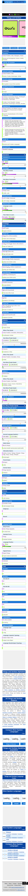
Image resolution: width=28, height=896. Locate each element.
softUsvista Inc (20, 890)
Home (6, 883)
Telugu (10, 36)
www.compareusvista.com (17, 887)
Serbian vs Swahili (13, 857)
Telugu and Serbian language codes (11, 780)
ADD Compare (25, 883)
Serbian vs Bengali (13, 850)
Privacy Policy (17, 885)
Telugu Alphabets (18, 676)
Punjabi (8, 835)
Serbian (15, 762)
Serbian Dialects (21, 712)
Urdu (7, 839)
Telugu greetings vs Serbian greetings (14, 689)
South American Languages (11, 724)
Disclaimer (20, 883)
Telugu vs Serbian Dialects (9, 717)
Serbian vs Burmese (13, 853)
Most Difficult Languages (19, 2)
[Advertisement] (14, 8)
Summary (6, 48)
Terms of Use (10, 885)
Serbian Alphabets (18, 678)
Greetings (20, 834)
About (10, 883)
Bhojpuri (8, 832)
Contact (14, 883)
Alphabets (22, 48)
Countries (14, 48)
